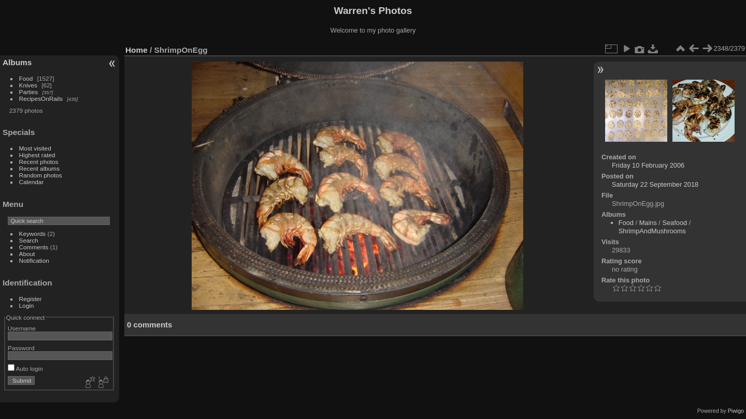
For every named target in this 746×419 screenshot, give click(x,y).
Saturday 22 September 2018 (655, 184)
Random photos (40, 175)
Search (28, 240)
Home (136, 50)
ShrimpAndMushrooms (652, 231)
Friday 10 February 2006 (648, 165)
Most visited (35, 148)
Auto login (25, 368)
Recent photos (39, 161)
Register (30, 298)
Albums (17, 62)
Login (26, 305)
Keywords (32, 233)
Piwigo (736, 411)
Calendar (31, 181)
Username (22, 328)
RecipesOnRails (41, 98)
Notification (34, 260)
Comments (34, 247)
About (27, 253)
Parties (28, 91)
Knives (28, 85)
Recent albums (39, 168)
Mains (648, 223)
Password (21, 348)
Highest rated (37, 155)
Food (26, 78)
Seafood (674, 223)
